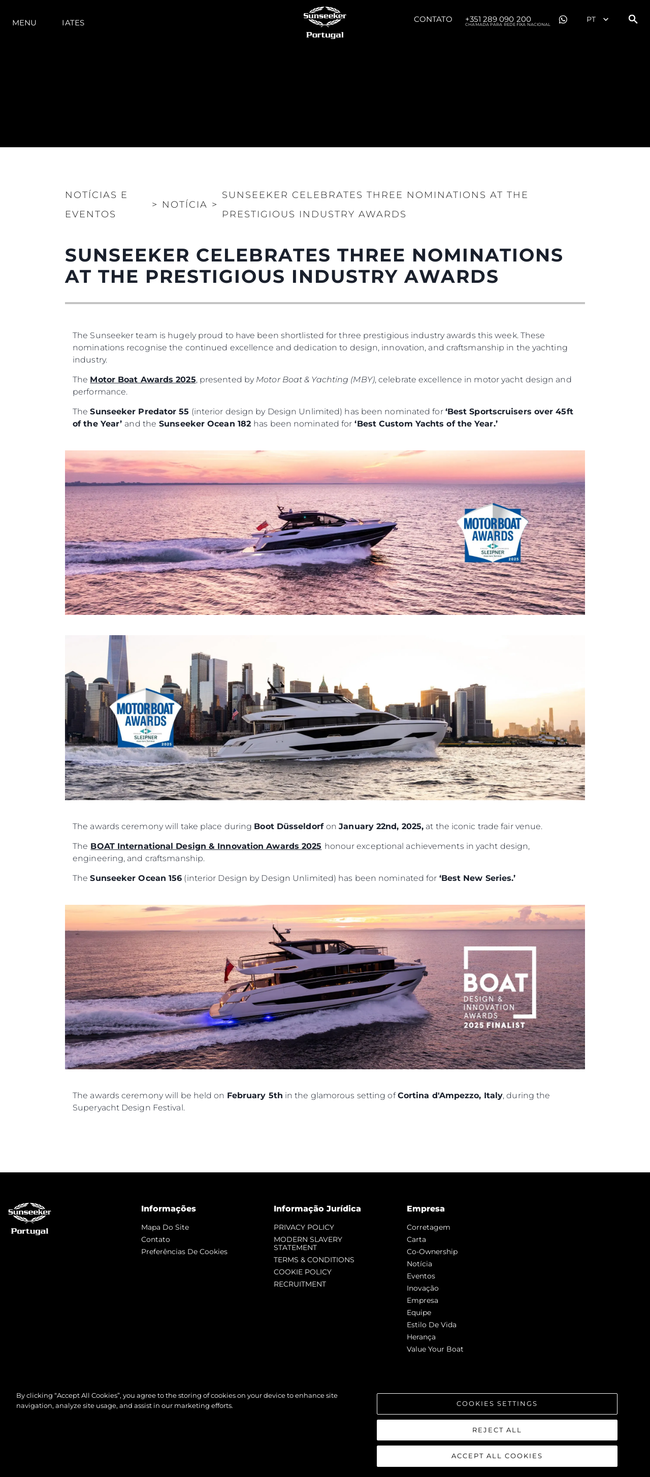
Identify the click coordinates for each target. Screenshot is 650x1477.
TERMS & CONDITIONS (314, 1259)
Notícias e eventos (96, 204)
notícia (419, 1263)
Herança (421, 1336)
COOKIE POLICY (303, 1271)
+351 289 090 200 (507, 19)
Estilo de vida (432, 1324)
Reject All (497, 1431)
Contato (433, 19)
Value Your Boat (435, 1349)
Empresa (422, 1300)
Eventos (421, 1276)
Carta (416, 1239)
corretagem (428, 1227)
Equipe (419, 1312)
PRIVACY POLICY (304, 1227)
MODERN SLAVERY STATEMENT (308, 1243)
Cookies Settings (497, 1404)
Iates (73, 22)
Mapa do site (165, 1227)
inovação (423, 1288)
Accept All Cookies (497, 1457)
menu (24, 22)
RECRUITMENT (300, 1284)
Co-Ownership (432, 1251)
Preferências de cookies (184, 1251)
